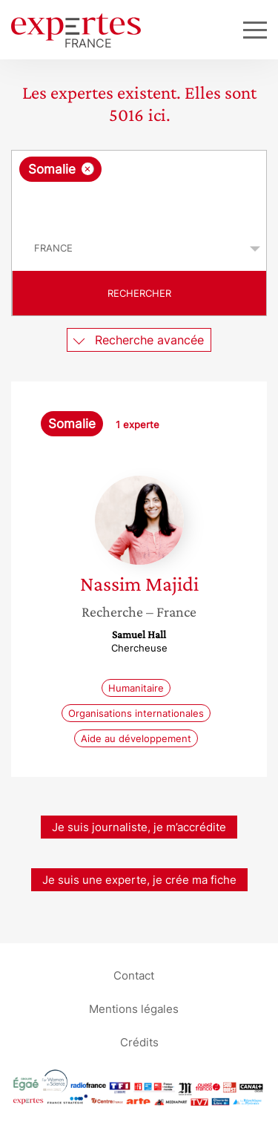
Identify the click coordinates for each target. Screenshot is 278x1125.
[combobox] (139, 188)
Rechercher (139, 293)
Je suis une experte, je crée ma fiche (139, 880)
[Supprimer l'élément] (88, 169)
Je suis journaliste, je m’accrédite (139, 827)
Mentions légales (134, 1008)
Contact (133, 975)
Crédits (139, 1041)
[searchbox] (140, 204)
